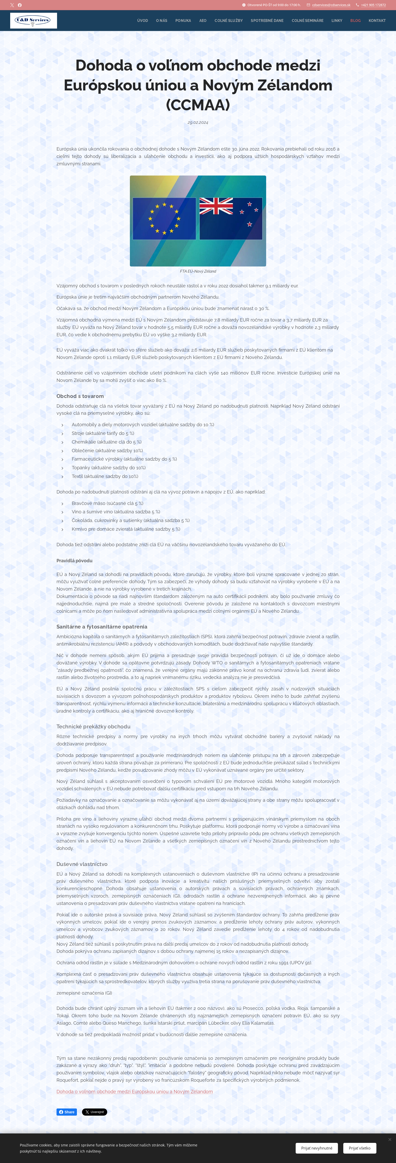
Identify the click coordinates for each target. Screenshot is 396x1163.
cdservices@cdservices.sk (331, 5)
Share (67, 1112)
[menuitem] (135, 20)
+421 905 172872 (373, 5)
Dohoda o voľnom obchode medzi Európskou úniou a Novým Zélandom (135, 1091)
